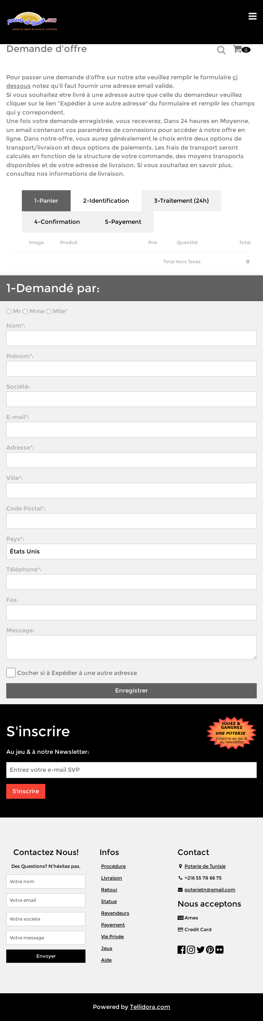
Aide (106, 960)
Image (36, 242)
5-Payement (123, 221)
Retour (109, 889)
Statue (109, 901)
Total (245, 242)
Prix (152, 242)
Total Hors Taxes (182, 261)
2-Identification (106, 200)
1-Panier (46, 200)
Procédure (113, 866)
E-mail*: (17, 417)
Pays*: (15, 539)
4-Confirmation (57, 221)
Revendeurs (115, 913)
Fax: (12, 599)
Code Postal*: (26, 508)
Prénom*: (20, 356)
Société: (18, 386)
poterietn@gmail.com (210, 889)
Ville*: (14, 478)
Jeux (106, 948)
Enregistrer (131, 690)
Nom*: (15, 325)
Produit (69, 242)
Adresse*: (20, 447)
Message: (20, 630)
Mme (37, 311)
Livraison (111, 878)
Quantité (187, 242)
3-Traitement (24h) (181, 200)
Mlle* (59, 311)
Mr (17, 311)
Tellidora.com (150, 1006)
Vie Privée (112, 936)
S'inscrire (25, 791)
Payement (113, 925)
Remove (211, 245)
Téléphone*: (23, 569)
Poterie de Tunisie (205, 866)
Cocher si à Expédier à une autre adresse (77, 673)
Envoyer (46, 956)
